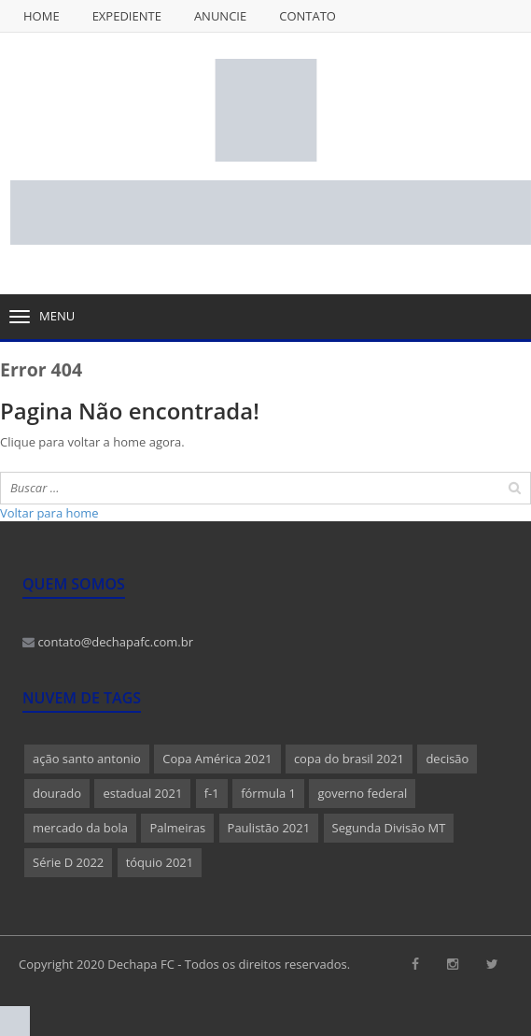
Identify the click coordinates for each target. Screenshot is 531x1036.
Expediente (126, 15)
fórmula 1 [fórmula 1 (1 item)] (268, 793)
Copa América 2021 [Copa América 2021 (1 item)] (217, 758)
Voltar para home (49, 512)
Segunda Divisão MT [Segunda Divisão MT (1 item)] (389, 827)
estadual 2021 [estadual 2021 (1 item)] (142, 793)
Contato (307, 15)
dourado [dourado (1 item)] (57, 793)
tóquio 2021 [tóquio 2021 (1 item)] (160, 862)
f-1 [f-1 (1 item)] (211, 793)
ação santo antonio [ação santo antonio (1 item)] (87, 758)
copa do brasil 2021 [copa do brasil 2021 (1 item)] (349, 758)
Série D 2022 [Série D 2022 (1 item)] (68, 862)
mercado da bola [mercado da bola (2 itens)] (80, 827)
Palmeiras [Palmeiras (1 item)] (177, 827)
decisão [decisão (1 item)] (447, 758)
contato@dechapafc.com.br (107, 641)
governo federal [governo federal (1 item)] (362, 793)
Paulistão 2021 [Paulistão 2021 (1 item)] (269, 827)
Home (41, 15)
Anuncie (220, 15)
